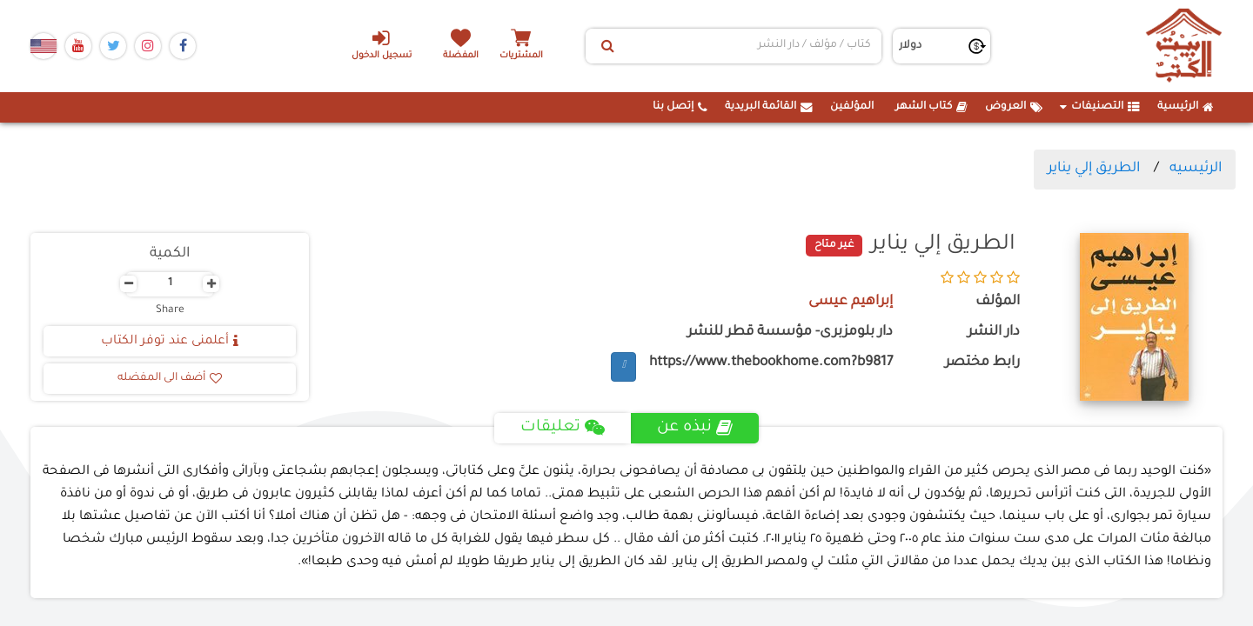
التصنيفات (1100, 107)
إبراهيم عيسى (850, 302)
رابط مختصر (982, 363)
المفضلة (461, 56)
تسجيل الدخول (381, 44)
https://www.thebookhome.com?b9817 (771, 363)
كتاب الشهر (931, 107)
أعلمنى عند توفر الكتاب (169, 342)
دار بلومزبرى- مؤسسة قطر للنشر (790, 332)
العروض (1013, 107)
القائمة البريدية (769, 107)
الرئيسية (1185, 107)
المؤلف (997, 302)
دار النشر (994, 332)
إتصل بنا (680, 107)
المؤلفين (852, 107)
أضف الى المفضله (169, 378)
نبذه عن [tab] (695, 427)
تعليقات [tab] (562, 427)
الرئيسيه (1195, 168)
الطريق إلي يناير (1094, 168)
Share (170, 310)
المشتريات (521, 56)
